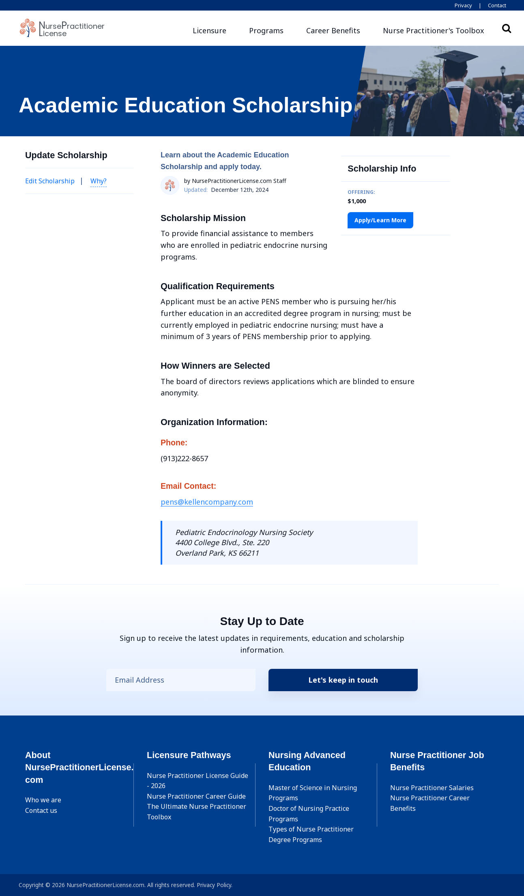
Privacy (463, 5)
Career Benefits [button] (333, 30)
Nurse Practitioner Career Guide (196, 796)
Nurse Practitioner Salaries (432, 787)
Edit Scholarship (50, 180)
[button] (434, 30)
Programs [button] (266, 30)
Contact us (41, 810)
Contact (497, 5)
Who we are (43, 799)
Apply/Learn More (380, 220)
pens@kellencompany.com (207, 502)
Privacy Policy (214, 885)
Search (506, 28)
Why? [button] (98, 180)
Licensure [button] (209, 30)
